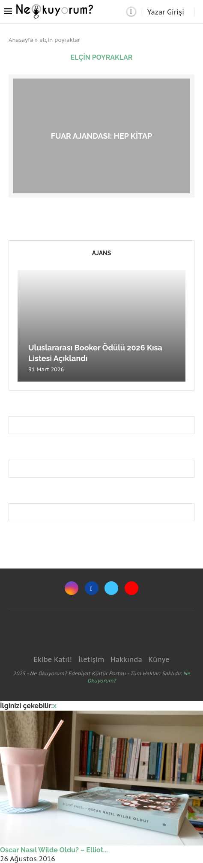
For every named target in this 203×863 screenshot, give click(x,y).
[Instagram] (71, 588)
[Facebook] (92, 588)
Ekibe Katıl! (52, 659)
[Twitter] (111, 588)
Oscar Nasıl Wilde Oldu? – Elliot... (54, 850)
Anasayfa (21, 40)
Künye (158, 659)
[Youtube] (131, 588)
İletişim (91, 659)
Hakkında (126, 659)
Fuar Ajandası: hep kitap (101, 135)
